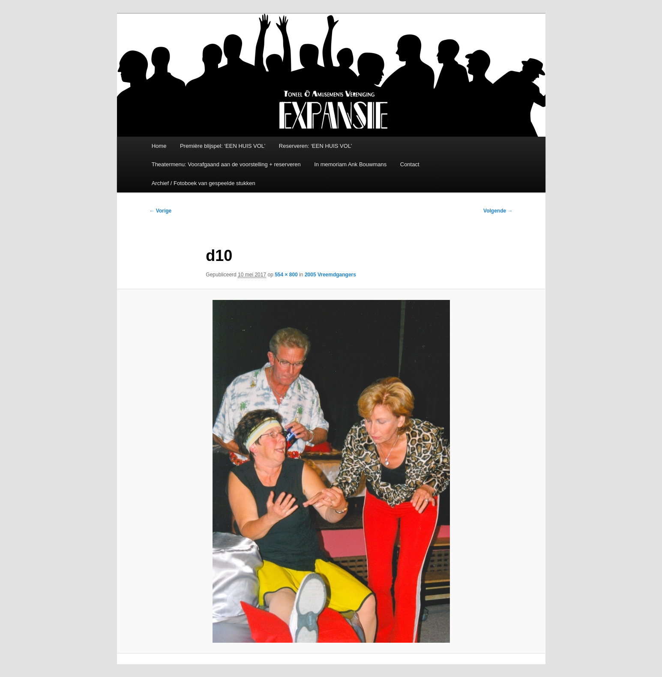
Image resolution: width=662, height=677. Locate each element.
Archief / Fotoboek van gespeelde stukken (203, 183)
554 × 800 (286, 275)
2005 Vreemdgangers (330, 275)
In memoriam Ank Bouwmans (350, 164)
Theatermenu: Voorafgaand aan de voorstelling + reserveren (226, 164)
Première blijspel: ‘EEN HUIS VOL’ (222, 146)
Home (159, 146)
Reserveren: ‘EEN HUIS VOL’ (315, 146)
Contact (409, 164)
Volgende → (497, 211)
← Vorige (161, 211)
